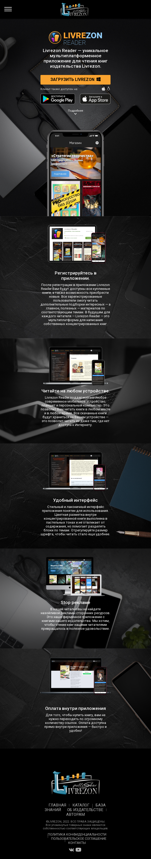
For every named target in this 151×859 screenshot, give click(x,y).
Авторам (75, 814)
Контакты (77, 843)
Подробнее (75, 112)
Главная (57, 805)
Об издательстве (85, 809)
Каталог (81, 805)
